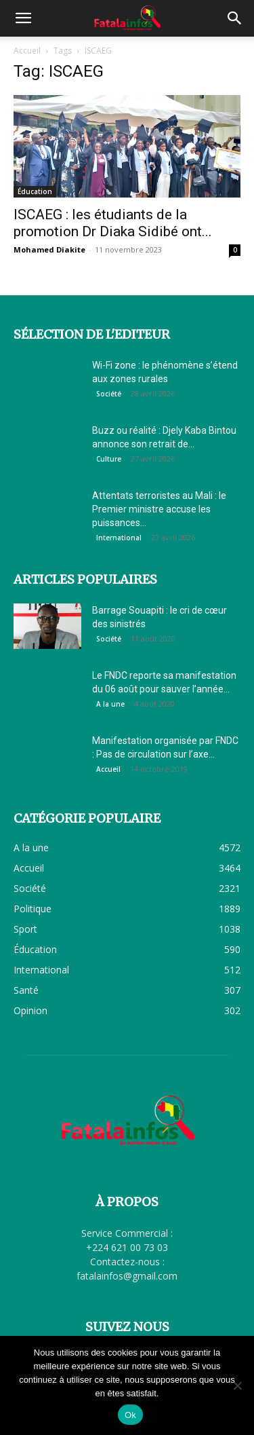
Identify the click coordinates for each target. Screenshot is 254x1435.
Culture (108, 459)
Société (108, 393)
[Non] (237, 1385)
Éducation (35, 191)
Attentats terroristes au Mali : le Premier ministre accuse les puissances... (159, 509)
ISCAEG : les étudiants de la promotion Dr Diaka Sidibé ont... (113, 223)
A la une (110, 704)
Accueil (27, 50)
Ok (130, 1415)
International (119, 537)
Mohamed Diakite (49, 249)
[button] (23, 18)
